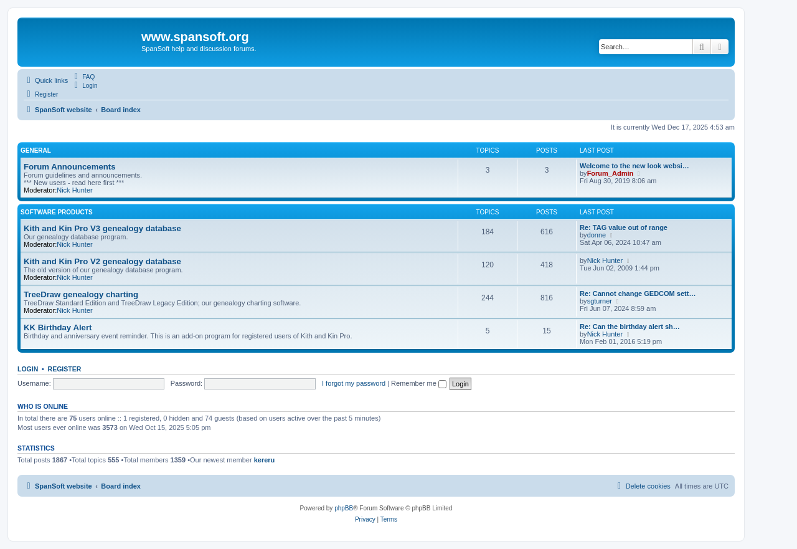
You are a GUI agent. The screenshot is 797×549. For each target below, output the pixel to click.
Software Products (57, 212)
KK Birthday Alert (58, 327)
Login (27, 369)
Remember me (418, 383)
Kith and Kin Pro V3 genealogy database (102, 228)
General (36, 150)
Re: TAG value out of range (623, 227)
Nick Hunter (74, 190)
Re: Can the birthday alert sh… (630, 326)
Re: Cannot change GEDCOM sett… (638, 293)
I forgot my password (353, 383)
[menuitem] (83, 76)
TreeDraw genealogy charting (81, 294)
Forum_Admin (610, 173)
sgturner (599, 301)
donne (596, 235)
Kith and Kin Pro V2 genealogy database (102, 261)
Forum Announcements (70, 166)
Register (65, 369)
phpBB (343, 508)
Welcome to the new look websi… (634, 165)
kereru (264, 460)
